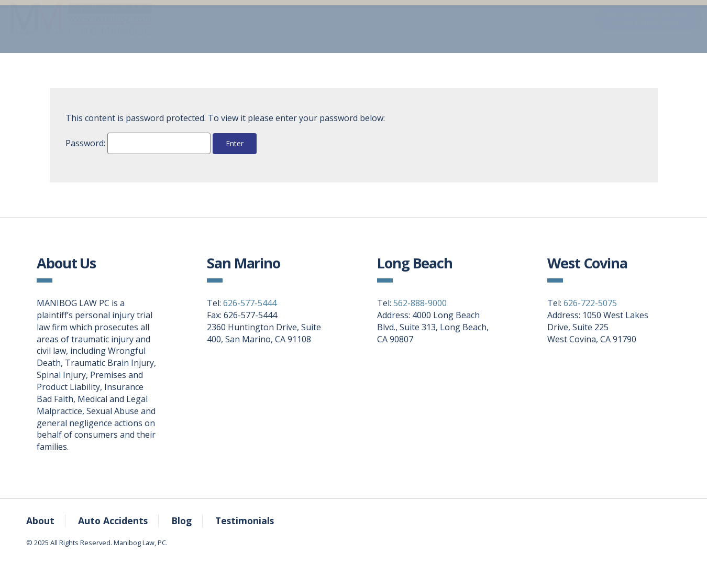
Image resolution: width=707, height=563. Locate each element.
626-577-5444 (250, 303)
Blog (181, 520)
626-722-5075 (590, 303)
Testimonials (244, 520)
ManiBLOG (439, 29)
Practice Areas (283, 29)
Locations (561, 29)
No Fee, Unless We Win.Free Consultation (648, 28)
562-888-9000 (420, 303)
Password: (138, 143)
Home (215, 29)
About (501, 29)
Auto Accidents (371, 29)
